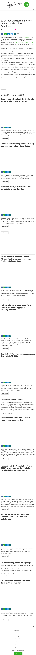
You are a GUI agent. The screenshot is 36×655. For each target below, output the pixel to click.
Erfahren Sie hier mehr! (7, 576)
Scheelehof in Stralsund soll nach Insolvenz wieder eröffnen (15, 418)
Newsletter (18, 653)
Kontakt (18, 642)
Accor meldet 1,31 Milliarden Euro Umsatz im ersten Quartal (16, 187)
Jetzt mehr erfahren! (7, 413)
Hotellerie (18, 29)
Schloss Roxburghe (26, 37)
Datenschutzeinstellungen (18, 650)
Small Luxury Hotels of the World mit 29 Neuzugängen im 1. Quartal (17, 100)
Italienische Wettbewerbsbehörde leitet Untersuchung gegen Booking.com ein (16, 307)
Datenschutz (18, 647)
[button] (2, 34)
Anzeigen (18, 636)
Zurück (3, 90)
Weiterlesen (5, 138)
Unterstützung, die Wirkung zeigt (16, 562)
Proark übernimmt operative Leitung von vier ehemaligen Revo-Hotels (17, 144)
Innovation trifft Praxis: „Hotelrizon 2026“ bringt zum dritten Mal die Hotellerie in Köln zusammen (17, 467)
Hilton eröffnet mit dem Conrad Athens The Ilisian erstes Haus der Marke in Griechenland (16, 258)
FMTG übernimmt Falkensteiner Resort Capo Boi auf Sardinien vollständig (15, 516)
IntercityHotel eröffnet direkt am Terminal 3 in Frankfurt (15, 581)
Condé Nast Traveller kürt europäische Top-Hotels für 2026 (18, 355)
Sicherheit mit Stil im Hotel (13, 399)
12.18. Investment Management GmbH (23, 42)
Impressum (18, 645)
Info (18, 633)
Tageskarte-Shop (18, 630)
